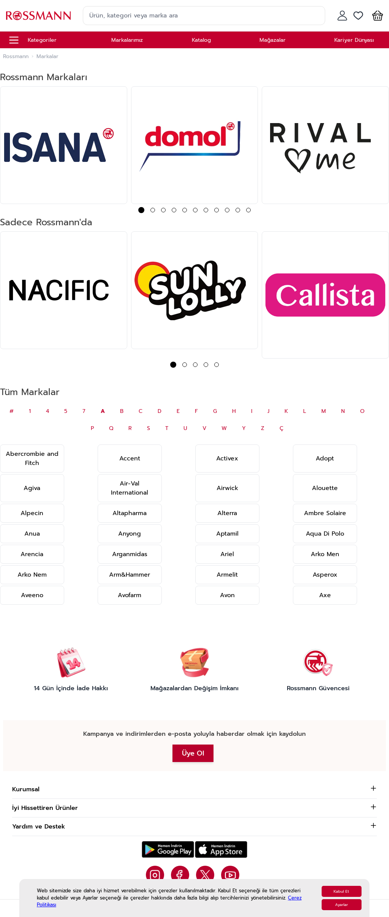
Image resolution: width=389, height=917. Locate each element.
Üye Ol (193, 753)
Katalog (201, 40)
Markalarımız (127, 40)
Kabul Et (341, 891)
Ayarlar (341, 905)
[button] (376, 15)
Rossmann (15, 56)
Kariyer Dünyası (354, 40)
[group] (63, 145)
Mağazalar (272, 40)
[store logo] (38, 15)
